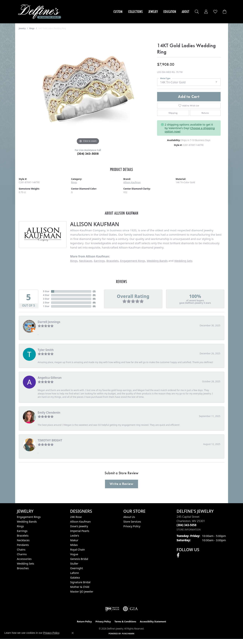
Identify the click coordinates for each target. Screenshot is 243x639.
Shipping (172, 112)
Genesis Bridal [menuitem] (79, 559)
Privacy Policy (131, 526)
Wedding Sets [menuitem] (25, 563)
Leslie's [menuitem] (74, 535)
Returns (205, 112)
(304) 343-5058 (88, 154)
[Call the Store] (186, 525)
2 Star (46, 302)
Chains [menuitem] (21, 549)
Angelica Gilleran (50, 377)
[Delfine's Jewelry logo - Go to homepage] (40, 12)
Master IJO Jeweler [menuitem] (81, 591)
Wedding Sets (183, 261)
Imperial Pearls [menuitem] (79, 531)
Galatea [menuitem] (75, 577)
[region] (88, 90)
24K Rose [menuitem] (76, 517)
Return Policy (84, 621)
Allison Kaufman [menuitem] (80, 521)
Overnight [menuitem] (76, 568)
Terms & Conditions (125, 621)
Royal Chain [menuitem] (77, 549)
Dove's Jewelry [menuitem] (79, 526)
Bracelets (112, 261)
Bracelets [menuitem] (23, 535)
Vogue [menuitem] (74, 554)
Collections (135, 11)
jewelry (22, 28)
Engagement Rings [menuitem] (29, 517)
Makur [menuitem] (74, 540)
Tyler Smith (46, 350)
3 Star (46, 298)
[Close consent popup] (73, 633)
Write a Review (121, 484)
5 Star (46, 291)
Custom (118, 11)
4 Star (46, 295)
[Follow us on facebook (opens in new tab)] (178, 555)
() (94, 291)
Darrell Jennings (49, 322)
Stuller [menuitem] (74, 563)
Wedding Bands (157, 261)
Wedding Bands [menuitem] (27, 521)
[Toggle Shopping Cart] (224, 11)
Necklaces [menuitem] (23, 540)
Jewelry (153, 11)
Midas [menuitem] (74, 545)
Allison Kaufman (132, 182)
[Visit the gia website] (130, 608)
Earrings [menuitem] (22, 531)
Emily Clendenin (49, 412)
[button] (197, 11)
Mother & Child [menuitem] (79, 587)
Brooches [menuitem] (23, 568)
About (185, 11)
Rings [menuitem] (20, 526)
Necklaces (85, 261)
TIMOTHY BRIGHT (50, 440)
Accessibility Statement (153, 621)
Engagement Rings (132, 261)
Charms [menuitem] (22, 554)
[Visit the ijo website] (112, 608)
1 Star (46, 306)
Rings (31, 28)
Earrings (99, 261)
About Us (129, 517)
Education (169, 11)
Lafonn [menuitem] (74, 573)
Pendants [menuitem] (23, 545)
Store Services (132, 521)
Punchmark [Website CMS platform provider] (128, 633)
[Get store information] (189, 529)
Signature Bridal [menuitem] (80, 582)
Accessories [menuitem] (24, 559)
